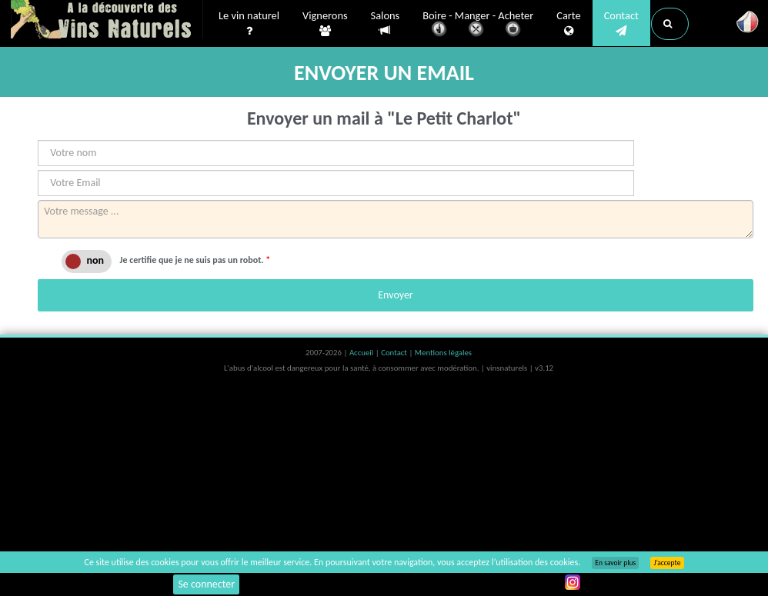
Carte (568, 24)
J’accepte (666, 563)
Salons (385, 23)
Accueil (362, 353)
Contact (621, 24)
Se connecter (206, 584)
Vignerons (325, 24)
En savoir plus (615, 563)
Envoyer (395, 294)
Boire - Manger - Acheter (477, 25)
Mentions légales (443, 353)
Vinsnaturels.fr (107, 21)
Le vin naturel (249, 24)
